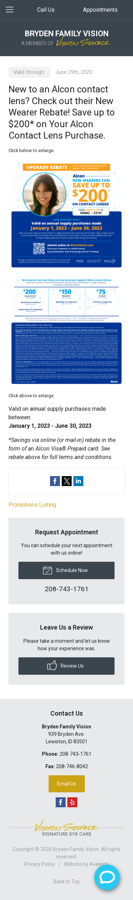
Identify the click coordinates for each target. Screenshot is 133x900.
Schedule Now (65, 570)
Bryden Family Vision (76, 849)
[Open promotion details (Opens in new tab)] (66, 273)
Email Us (66, 784)
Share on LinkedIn (78, 481)
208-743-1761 (76, 754)
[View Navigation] (12, 9)
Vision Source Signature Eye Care (67, 827)
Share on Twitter (67, 481)
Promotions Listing (32, 504)
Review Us (65, 665)
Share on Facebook (55, 481)
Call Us (46, 9)
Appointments (100, 9)
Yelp (72, 802)
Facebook (61, 802)
